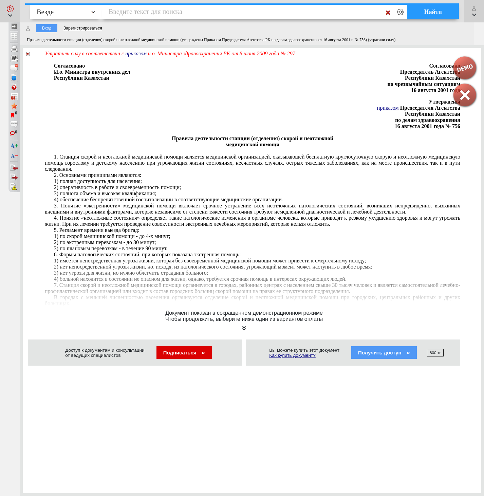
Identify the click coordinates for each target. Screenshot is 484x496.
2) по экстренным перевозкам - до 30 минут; (105, 242)
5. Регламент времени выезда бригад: (96, 230)
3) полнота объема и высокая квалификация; (105, 193)
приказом (136, 53)
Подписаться (184, 352)
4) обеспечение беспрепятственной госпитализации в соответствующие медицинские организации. (168, 199)
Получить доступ (384, 352)
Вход (46, 28)
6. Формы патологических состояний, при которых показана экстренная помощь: (147, 254)
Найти (433, 11)
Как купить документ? (292, 355)
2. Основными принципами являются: (98, 175)
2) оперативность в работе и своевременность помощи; (117, 187)
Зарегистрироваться (82, 28)
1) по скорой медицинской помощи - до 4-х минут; (112, 236)
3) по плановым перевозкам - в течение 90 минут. (111, 248)
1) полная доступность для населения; (98, 181)
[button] (10, 11)
